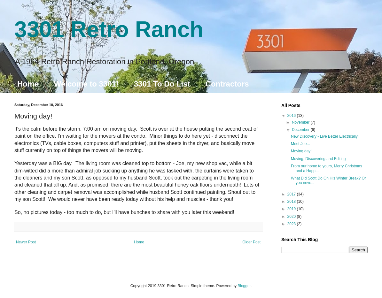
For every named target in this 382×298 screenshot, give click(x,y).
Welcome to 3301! (86, 84)
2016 (292, 115)
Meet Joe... (300, 143)
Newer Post (26, 242)
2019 (292, 209)
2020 (292, 216)
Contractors (227, 84)
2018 (292, 201)
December (301, 129)
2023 (292, 224)
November (301, 122)
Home (28, 84)
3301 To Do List (162, 84)
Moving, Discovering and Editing (318, 159)
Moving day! (301, 151)
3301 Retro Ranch (108, 29)
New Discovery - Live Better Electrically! (325, 136)
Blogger (244, 286)
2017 (292, 194)
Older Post (251, 242)
